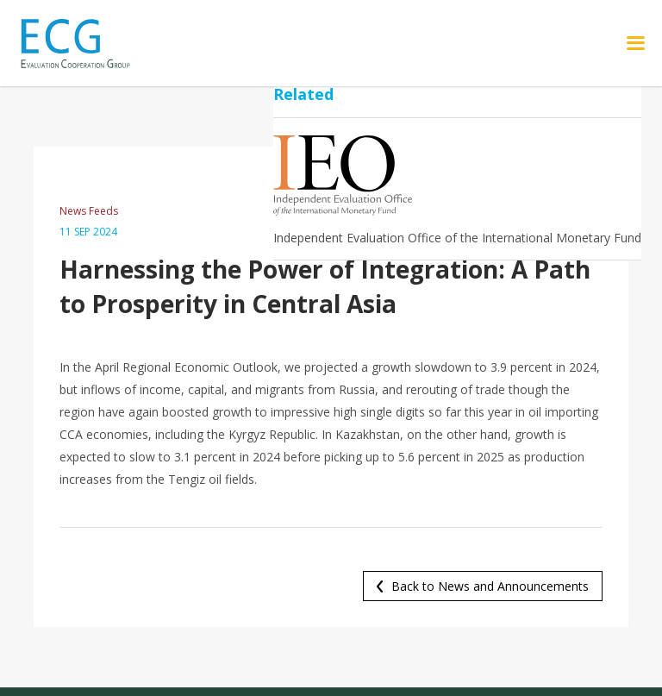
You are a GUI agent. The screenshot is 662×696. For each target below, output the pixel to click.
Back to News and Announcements (490, 586)
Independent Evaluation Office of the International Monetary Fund (457, 237)
